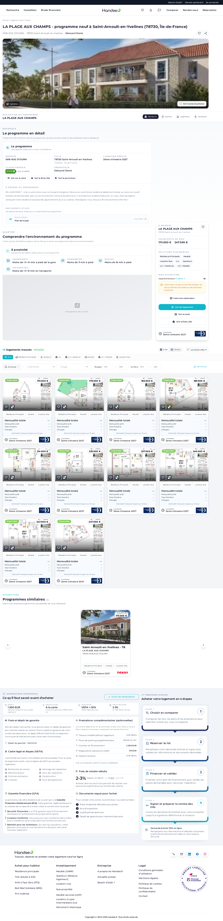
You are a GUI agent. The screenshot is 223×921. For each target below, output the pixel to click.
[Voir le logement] (27, 411)
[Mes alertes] (152, 10)
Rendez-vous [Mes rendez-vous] (190, 10)
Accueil (6, 20)
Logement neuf (16, 20)
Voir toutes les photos (192, 104)
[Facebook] (197, 854)
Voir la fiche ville (40, 178)
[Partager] (206, 33)
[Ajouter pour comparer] (12, 408)
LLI (66, 357)
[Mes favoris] (143, 10)
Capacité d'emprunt (182, 279)
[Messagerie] (160, 10)
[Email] (182, 854)
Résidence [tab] (142, 116)
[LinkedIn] (189, 854)
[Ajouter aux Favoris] (199, 33)
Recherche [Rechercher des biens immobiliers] (12, 10)
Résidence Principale (29, 357)
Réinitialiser (198, 367)
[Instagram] (205, 854)
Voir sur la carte (17, 178)
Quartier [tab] (160, 116)
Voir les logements (182, 307)
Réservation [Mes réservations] (210, 10)
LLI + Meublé (119, 357)
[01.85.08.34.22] (174, 854)
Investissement (66, 865)
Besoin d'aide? (175, 2)
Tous (9, 357)
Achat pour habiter (27, 865)
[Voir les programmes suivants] (203, 646)
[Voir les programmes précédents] (7, 646)
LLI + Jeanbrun (83, 357)
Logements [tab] (178, 116)
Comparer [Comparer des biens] (172, 10)
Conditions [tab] (199, 116)
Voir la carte (182, 314)
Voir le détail (24, 171)
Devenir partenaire (194, 2)
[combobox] (199, 350)
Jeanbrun (52, 357)
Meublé (102, 357)
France (28, 20)
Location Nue (140, 357)
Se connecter (212, 2)
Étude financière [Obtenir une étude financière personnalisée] (51, 10)
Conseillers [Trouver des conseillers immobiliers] (30, 10)
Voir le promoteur (65, 178)
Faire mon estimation (182, 298)
